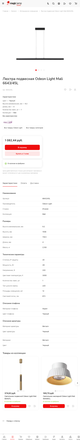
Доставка (34, 183)
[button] (36, 70)
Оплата (24, 183)
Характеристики (10, 183)
